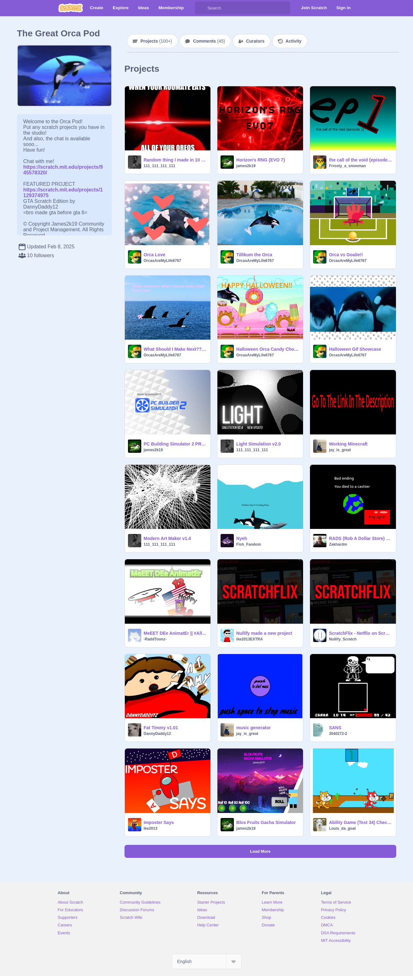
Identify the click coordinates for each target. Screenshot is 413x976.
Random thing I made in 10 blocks (175, 159)
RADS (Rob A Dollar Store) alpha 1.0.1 (360, 538)
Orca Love (154, 254)
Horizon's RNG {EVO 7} (260, 159)
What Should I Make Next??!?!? (175, 349)
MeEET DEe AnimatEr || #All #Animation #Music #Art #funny (175, 633)
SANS (335, 727)
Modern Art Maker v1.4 (167, 538)
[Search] (201, 8)
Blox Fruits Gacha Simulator (266, 822)
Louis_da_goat (342, 828)
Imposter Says (159, 822)
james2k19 (246, 166)
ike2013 (150, 828)
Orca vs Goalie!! (346, 254)
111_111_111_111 (159, 166)
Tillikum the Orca (254, 254)
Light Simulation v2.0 (258, 443)
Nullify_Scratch (342, 639)
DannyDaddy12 (157, 733)
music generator (253, 727)
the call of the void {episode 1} (360, 159)
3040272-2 (338, 733)
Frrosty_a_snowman (347, 166)
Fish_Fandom (248, 544)
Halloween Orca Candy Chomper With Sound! (267, 349)
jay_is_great (340, 450)
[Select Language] (206, 961)
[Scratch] (70, 8)
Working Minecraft (348, 443)
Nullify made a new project (264, 633)
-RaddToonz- (155, 639)
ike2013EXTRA (249, 639)
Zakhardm (338, 544)
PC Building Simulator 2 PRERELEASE (175, 443)
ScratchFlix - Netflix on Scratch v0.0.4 (360, 633)
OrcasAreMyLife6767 (162, 260)
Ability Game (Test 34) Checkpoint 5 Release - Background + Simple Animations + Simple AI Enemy (360, 822)
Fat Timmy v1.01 (161, 727)
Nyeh (241, 538)
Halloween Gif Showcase (355, 349)
